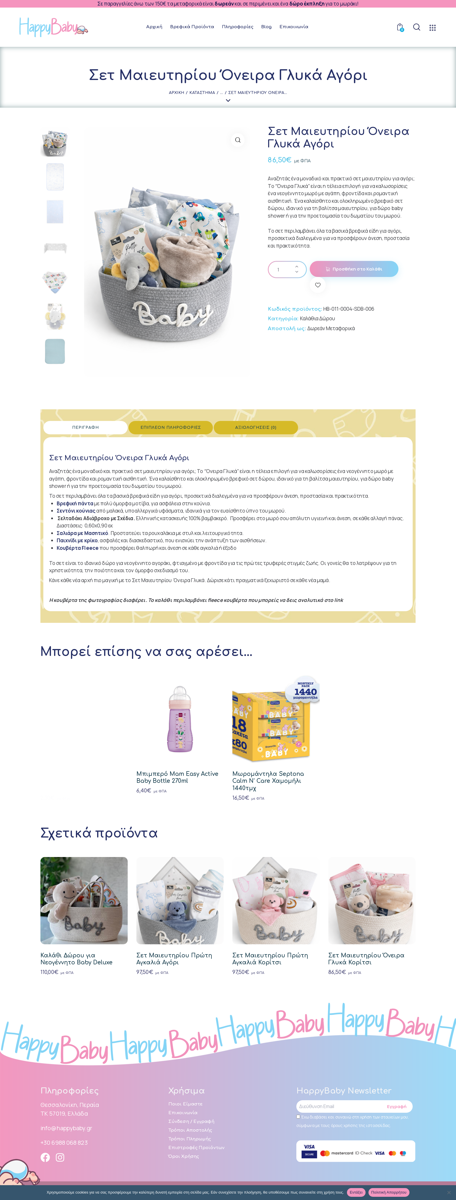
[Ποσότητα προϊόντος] (287, 270)
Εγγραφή (397, 1106)
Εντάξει (356, 1192)
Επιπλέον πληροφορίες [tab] (170, 428)
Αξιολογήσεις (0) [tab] (256, 428)
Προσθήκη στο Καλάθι (358, 269)
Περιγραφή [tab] (85, 428)
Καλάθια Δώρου (317, 318)
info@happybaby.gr (66, 1128)
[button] (238, 140)
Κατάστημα (202, 93)
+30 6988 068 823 (64, 1142)
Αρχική (176, 93)
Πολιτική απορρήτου (389, 1192)
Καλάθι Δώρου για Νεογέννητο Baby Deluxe (76, 959)
